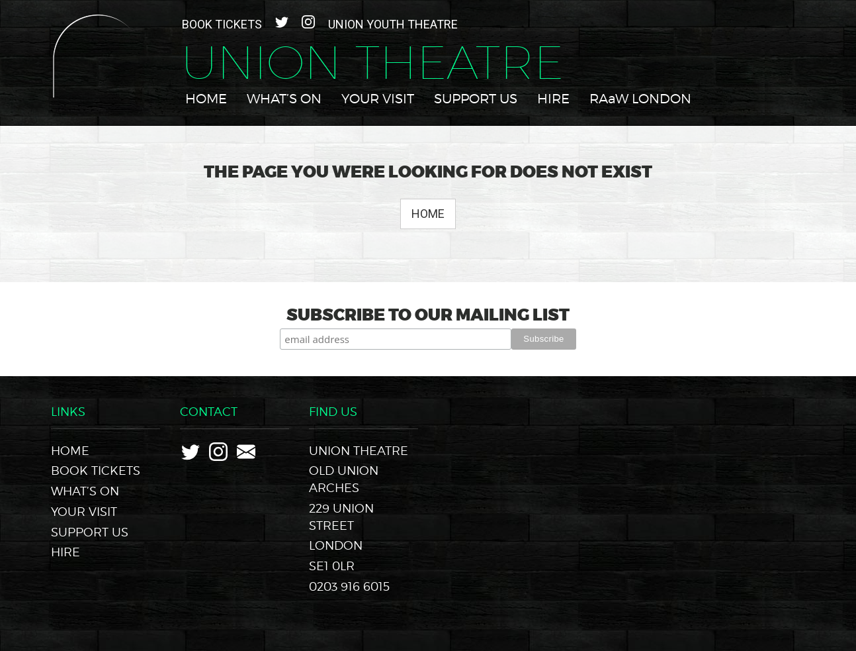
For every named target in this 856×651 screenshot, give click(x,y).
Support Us (475, 99)
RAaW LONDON (640, 99)
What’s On (284, 99)
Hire (553, 99)
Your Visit (377, 99)
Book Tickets (222, 24)
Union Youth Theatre (393, 24)
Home (206, 99)
